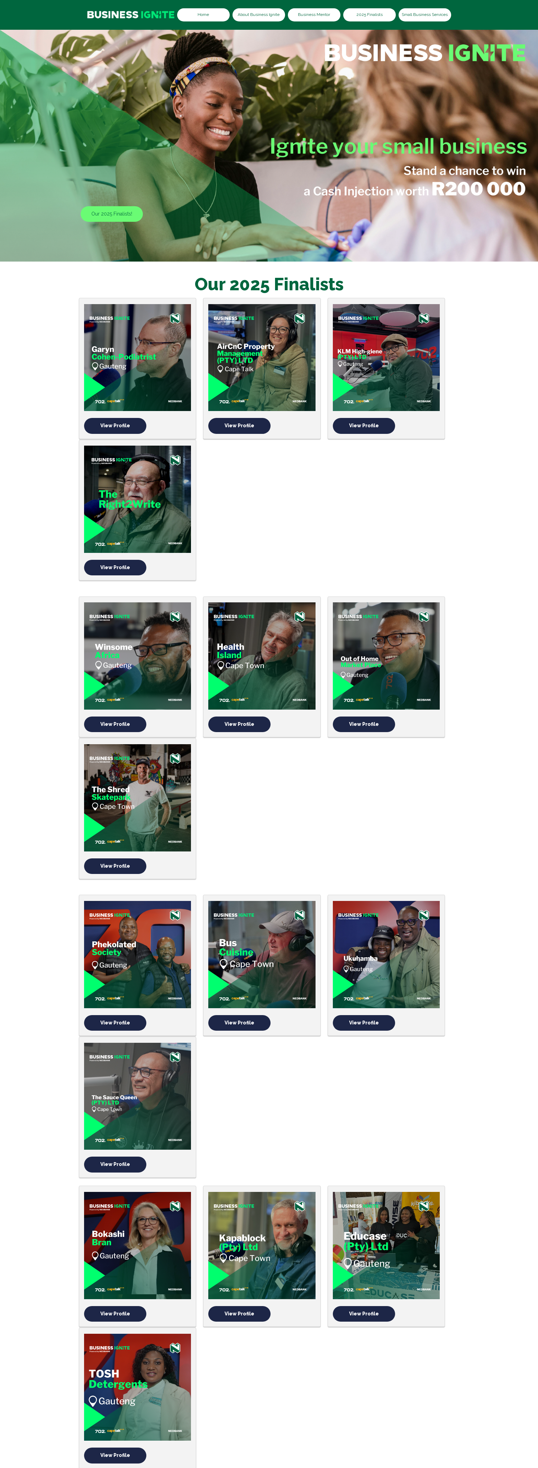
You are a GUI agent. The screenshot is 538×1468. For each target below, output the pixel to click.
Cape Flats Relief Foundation (212, 1138)
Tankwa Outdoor (115, 1262)
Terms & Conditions (415, 1413)
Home (203, 14)
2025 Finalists (369, 14)
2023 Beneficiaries (227, 1413)
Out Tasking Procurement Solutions (406, 1138)
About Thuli (177, 1413)
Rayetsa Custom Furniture (115, 1138)
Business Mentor (314, 14)
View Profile (115, 398)
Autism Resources (212, 1013)
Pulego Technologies (309, 1138)
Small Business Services (425, 14)
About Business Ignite (259, 14)
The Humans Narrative (212, 1262)
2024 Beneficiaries (285, 1413)
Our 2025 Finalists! (111, 214)
